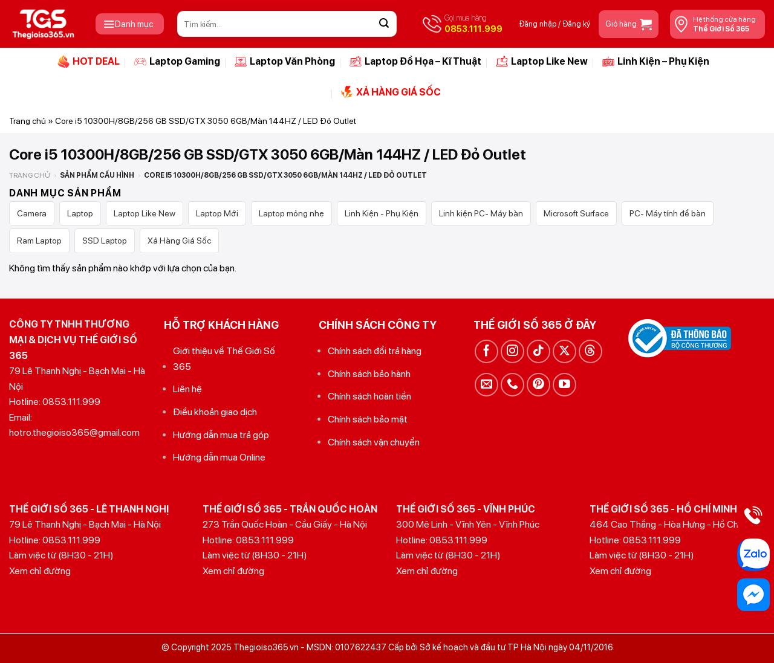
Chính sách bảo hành (369, 374)
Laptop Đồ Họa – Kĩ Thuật (415, 62)
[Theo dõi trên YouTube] (564, 384)
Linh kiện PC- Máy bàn (481, 213)
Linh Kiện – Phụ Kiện (655, 62)
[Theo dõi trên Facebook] (486, 351)
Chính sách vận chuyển (374, 442)
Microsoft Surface (576, 213)
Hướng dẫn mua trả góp (221, 435)
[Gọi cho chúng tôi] (512, 384)
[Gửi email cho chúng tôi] (486, 384)
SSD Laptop (104, 240)
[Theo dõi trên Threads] (590, 351)
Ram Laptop (39, 240)
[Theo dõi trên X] (564, 351)
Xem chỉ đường (40, 571)
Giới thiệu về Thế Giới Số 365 (224, 358)
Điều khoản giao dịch (215, 412)
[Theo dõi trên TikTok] (538, 351)
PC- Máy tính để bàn (667, 213)
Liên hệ (187, 389)
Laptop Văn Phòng (285, 62)
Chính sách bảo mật (368, 419)
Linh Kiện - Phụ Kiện (381, 213)
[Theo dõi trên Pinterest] (538, 384)
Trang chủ (27, 121)
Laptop (80, 213)
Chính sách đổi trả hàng (374, 351)
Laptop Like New (542, 62)
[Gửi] (384, 24)
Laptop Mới (217, 213)
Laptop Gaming (177, 62)
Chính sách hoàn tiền (369, 396)
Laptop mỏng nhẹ (291, 213)
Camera (32, 213)
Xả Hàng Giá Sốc (179, 240)
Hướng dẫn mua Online (219, 457)
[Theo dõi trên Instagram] (512, 351)
